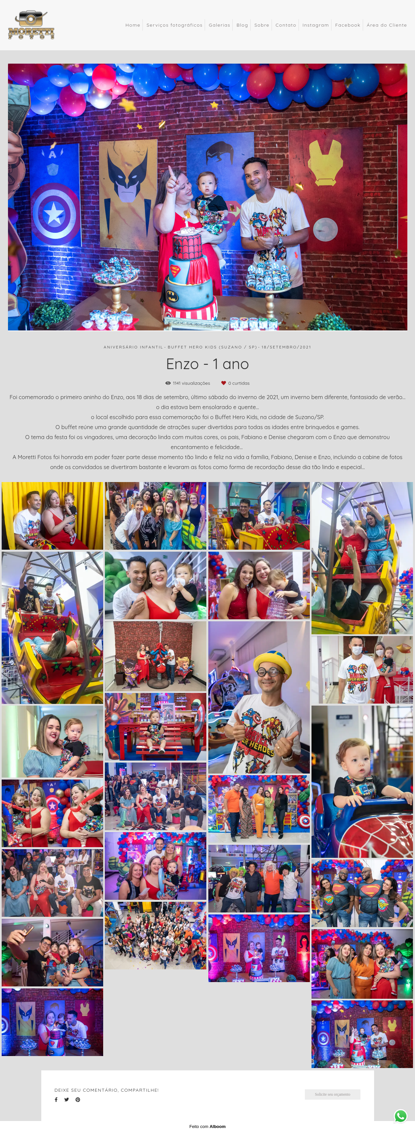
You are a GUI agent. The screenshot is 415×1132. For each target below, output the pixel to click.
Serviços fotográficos (174, 25)
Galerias (220, 25)
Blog (242, 25)
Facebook (347, 25)
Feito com (207, 1126)
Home (132, 25)
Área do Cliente (387, 25)
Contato (286, 25)
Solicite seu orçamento (332, 1094)
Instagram (316, 25)
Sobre (261, 25)
